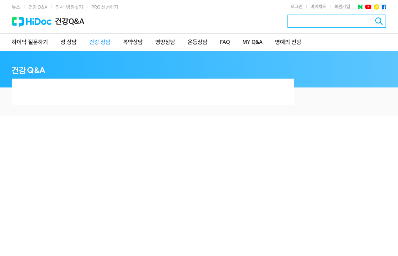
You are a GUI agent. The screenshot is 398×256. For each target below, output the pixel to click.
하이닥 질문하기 (30, 42)
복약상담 (133, 42)
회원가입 (342, 7)
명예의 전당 (288, 42)
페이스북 (384, 7)
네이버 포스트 (360, 7)
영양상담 (165, 42)
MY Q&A (252, 42)
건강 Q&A (37, 7)
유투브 (368, 7)
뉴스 (16, 7)
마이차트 (318, 7)
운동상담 (198, 42)
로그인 (296, 7)
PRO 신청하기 (104, 7)
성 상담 (68, 42)
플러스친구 (376, 7)
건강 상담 (100, 42)
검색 (379, 21)
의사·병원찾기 (69, 7)
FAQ (225, 42)
